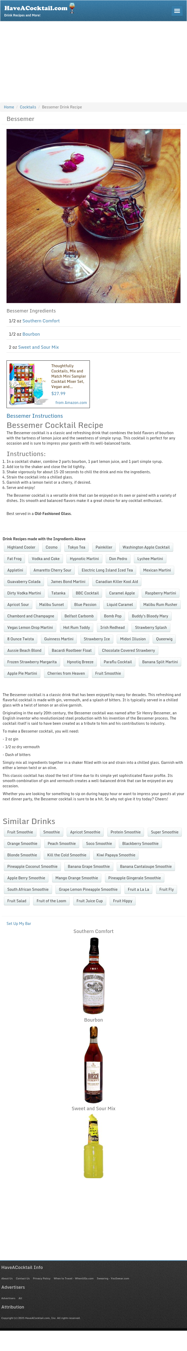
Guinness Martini (59, 639)
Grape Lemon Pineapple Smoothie (88, 889)
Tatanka (58, 593)
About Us (7, 1278)
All (20, 1298)
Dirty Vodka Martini (24, 593)
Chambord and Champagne (30, 616)
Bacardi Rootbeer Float (72, 650)
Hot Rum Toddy (76, 627)
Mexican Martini (157, 570)
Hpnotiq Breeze (80, 662)
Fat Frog (14, 559)
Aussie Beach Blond (24, 650)
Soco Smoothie (99, 843)
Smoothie (51, 832)
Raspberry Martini (160, 593)
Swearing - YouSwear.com (113, 1278)
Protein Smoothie (126, 832)
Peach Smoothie (62, 843)
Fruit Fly (166, 889)
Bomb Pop (112, 616)
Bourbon (31, 333)
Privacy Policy (41, 1278)
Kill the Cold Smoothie (66, 855)
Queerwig (164, 639)
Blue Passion (85, 604)
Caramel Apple (122, 593)
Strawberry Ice (97, 639)
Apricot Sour (18, 604)
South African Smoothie (28, 889)
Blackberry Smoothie (140, 843)
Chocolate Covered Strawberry (128, 650)
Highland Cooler (21, 547)
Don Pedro (118, 559)
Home (9, 107)
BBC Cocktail (87, 593)
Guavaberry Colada (24, 582)
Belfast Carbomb (79, 616)
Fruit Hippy (122, 901)
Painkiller (104, 547)
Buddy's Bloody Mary (150, 616)
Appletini (15, 570)
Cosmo (52, 547)
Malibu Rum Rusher (160, 604)
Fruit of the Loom (51, 901)
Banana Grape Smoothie (89, 866)
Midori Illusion (133, 639)
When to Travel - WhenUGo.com (74, 1278)
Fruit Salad (16, 901)
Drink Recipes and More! (41, 9)
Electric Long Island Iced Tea (107, 570)
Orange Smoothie (22, 843)
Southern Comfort (41, 320)
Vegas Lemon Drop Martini (30, 627)
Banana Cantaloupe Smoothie (146, 866)
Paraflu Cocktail (118, 662)
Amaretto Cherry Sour (52, 570)
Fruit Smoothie (108, 673)
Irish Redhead (112, 627)
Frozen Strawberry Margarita (32, 662)
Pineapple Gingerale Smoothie (134, 878)
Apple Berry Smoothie (26, 878)
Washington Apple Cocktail (146, 547)
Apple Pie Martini (22, 673)
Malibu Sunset (51, 604)
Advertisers (8, 1298)
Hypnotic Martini (84, 559)
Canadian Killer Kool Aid (117, 582)
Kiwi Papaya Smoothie (116, 855)
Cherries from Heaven (66, 673)
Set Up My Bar (19, 923)
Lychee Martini (150, 559)
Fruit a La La (138, 889)
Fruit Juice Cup (90, 901)
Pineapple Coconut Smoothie (32, 866)
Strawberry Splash (151, 627)
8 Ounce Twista (20, 639)
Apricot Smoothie (85, 832)
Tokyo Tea (76, 547)
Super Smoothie (165, 832)
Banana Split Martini (160, 662)
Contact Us (23, 1278)
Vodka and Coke (46, 559)
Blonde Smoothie (22, 855)
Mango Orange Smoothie (76, 878)
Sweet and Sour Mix (38, 347)
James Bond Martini (68, 582)
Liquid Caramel (120, 604)
